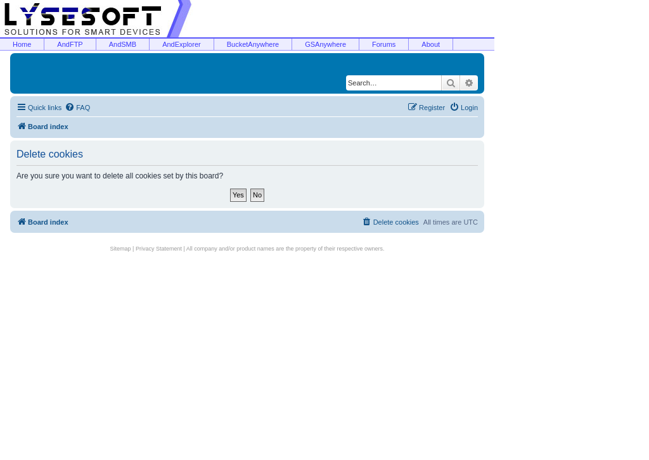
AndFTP (69, 44)
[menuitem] (77, 107)
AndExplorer (181, 44)
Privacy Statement (159, 249)
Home (22, 44)
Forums (383, 44)
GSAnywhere (325, 44)
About (430, 44)
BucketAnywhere (253, 44)
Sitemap (120, 249)
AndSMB (122, 44)
